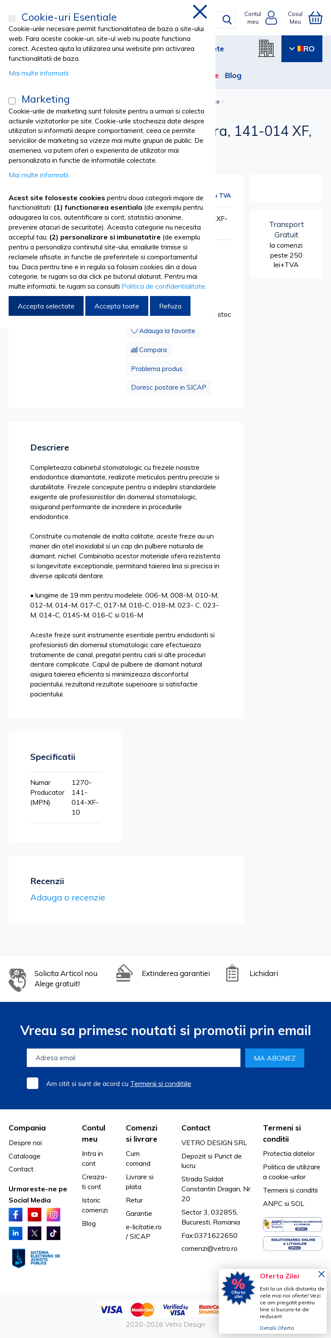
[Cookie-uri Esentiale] (12, 18)
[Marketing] (12, 101)
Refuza (170, 306)
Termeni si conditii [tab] (282, 1133)
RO (302, 49)
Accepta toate (116, 306)
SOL (297, 1203)
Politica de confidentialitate (163, 286)
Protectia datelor (289, 1153)
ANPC (273, 1203)
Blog (233, 75)
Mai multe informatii (39, 73)
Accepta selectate (46, 306)
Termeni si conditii (290, 1190)
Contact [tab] (195, 1128)
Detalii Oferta (277, 1328)
